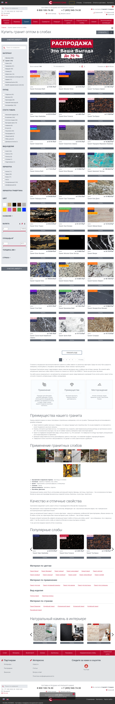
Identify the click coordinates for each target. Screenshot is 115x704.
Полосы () (8, 156)
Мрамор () (9, 58)
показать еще (72, 353)
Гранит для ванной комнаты (51, 585)
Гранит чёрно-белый (85, 575)
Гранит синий (72, 575)
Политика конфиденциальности (43, 676)
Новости (35, 664)
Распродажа (8, 668)
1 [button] (69, 58)
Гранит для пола (35, 585)
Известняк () (9, 74)
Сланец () (8, 71)
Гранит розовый (35, 575)
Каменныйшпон (108, 653)
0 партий (104, 9)
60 (108, 66)
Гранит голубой (99, 575)
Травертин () (9, 66)
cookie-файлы (59, 695)
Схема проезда (51, 13)
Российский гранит (36, 610)
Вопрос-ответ (37, 672)
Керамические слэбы (81, 22)
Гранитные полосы (47, 596)
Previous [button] (33, 51)
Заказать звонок (65, 13)
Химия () (8, 79)
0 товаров (111, 9)
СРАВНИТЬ (106, 32)
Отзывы (79, 2)
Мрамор (17, 22)
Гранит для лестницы (84, 585)
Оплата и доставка (99, 2)
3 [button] (72, 58)
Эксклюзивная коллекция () (14, 77)
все (112, 66)
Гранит (26, 22)
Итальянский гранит (64, 606)
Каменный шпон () (11, 82)
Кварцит (57, 22)
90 (110, 66)
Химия (93, 22)
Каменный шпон (68, 22)
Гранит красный (48, 575)
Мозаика (16, 653)
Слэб (5, 653)
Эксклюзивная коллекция (105, 22)
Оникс (35, 22)
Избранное (110, 12)
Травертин (46, 22)
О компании (87, 2)
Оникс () (8, 63)
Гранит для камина (69, 585)
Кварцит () (9, 68)
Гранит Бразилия (35, 606)
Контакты (110, 2)
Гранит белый (34, 571)
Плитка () (8, 154)
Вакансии (7, 672)
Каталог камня (6, 22)
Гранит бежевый (46, 571)
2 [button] (71, 58)
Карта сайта (108, 699)
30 (107, 66)
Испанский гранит (78, 606)
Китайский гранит (92, 606)
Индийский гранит (49, 606)
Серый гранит (85, 571)
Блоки (42, 653)
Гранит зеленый (60, 575)
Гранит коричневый (72, 571)
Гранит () (9, 60)
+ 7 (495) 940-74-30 (71, 10)
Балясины (55, 653)
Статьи (35, 668)
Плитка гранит (34, 596)
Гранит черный (59, 571)
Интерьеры (7, 664)
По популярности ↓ (59, 66)
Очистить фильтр (14, 40)
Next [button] (110, 51)
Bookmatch (30, 653)
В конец (81, 359)
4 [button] (74, 58)
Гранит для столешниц (101, 585)
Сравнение (97, 12)
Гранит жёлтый (97, 571)
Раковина (68, 653)
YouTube (86, 667)
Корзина (111, 14)
